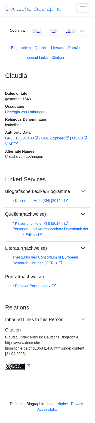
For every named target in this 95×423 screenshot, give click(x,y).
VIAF (9, 144)
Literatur (57, 48)
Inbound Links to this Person (34, 319)
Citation (57, 58)
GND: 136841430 (19, 138)
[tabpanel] (47, 207)
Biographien (21, 48)
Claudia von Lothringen (24, 156)
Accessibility (47, 409)
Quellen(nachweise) (25, 214)
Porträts (74, 48)
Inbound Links (36, 58)
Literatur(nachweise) (26, 248)
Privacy (77, 404)
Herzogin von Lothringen (25, 112)
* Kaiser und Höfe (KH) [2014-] (38, 201)
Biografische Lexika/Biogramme (37, 191)
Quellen (40, 48)
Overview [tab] (17, 30)
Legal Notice (57, 404)
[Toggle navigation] (83, 8)
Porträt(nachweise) (24, 276)
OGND (77, 138)
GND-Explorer (52, 138)
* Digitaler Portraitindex (31, 286)
